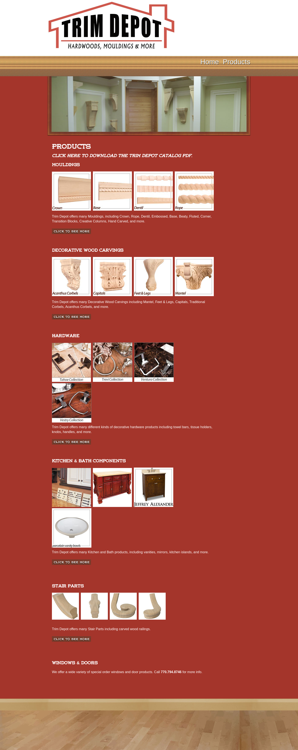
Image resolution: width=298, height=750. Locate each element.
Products (236, 62)
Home (209, 62)
